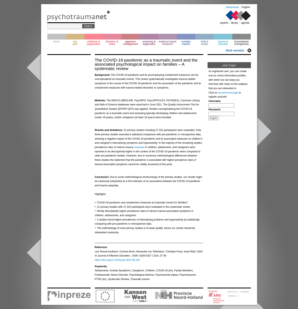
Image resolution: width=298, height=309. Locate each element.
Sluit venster (235, 50)
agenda (245, 22)
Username (215, 101)
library (234, 22)
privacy (232, 295)
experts (224, 22)
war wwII (74, 42)
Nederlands (232, 7)
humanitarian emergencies (241, 42)
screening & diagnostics (149, 42)
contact (244, 291)
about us (232, 291)
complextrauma (186, 42)
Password (214, 109)
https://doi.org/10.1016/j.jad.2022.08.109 (117, 260)
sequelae (139, 147)
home (56, 41)
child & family (204, 42)
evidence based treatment (167, 42)
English (246, 7)
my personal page (228, 92)
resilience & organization (93, 42)
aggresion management (130, 42)
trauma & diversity (223, 42)
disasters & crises (112, 42)
